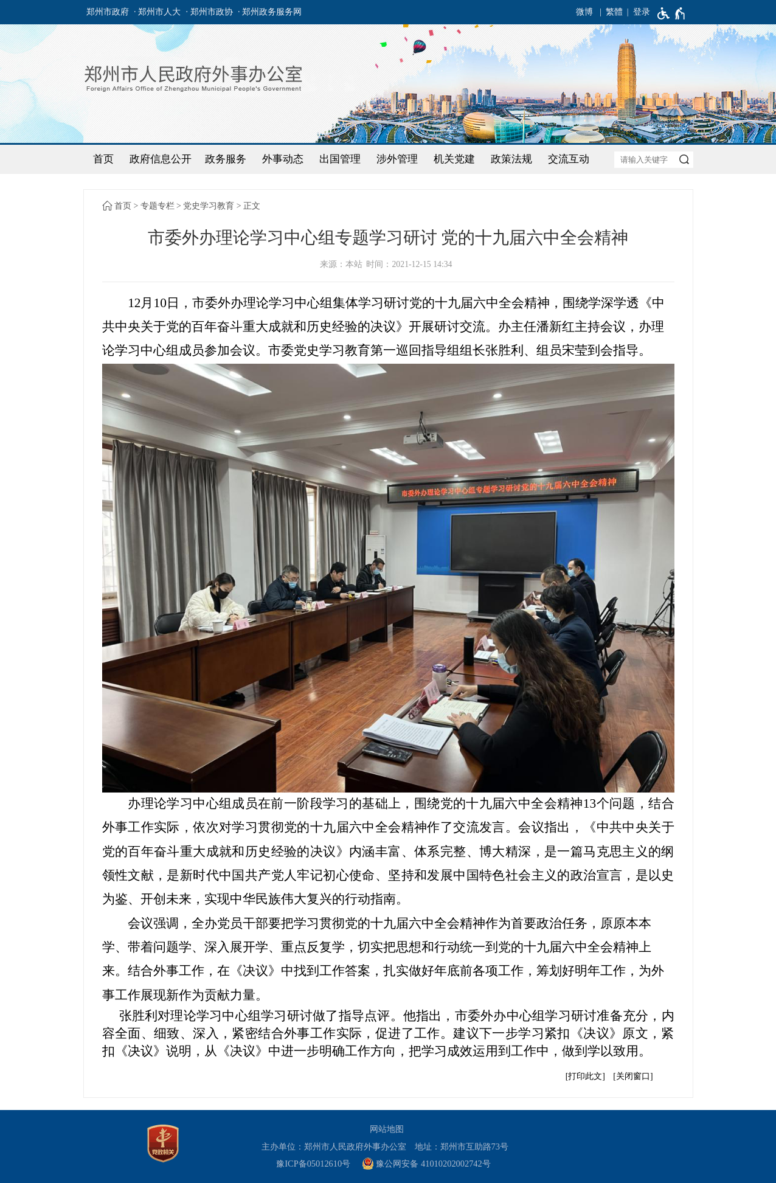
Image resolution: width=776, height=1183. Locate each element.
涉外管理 (397, 159)
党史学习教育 (208, 205)
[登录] (636, 12)
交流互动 (568, 159)
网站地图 (387, 1129)
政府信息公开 (161, 159)
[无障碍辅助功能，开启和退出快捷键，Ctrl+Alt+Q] (671, 13)
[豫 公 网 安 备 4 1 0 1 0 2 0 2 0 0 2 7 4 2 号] (431, 1164)
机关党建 (454, 159)
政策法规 (511, 159)
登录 (641, 11)
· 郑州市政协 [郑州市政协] (209, 11)
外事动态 (282, 159)
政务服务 (225, 159)
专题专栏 (157, 205)
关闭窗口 (633, 1076)
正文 (251, 205)
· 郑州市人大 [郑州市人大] (157, 11)
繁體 (614, 11)
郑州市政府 (107, 11)
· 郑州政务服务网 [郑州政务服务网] (270, 11)
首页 (103, 159)
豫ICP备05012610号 (313, 1163)
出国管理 (340, 159)
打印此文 (585, 1076)
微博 (584, 11)
